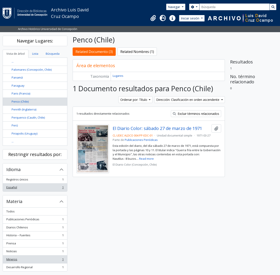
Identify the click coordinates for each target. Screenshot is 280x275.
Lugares (118, 76)
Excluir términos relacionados (196, 114)
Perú (15, 125)
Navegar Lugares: (35, 41)
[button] (153, 18)
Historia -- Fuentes (35, 236)
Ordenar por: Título (134, 100)
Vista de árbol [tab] (15, 54)
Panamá (17, 77)
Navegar (174, 7)
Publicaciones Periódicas (35, 220)
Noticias (35, 252)
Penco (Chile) (20, 101)
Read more (146, 159)
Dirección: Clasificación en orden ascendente (188, 100)
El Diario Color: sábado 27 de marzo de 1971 (157, 128)
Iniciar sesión (190, 18)
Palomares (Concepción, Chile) (32, 70)
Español (35, 188)
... (13, 61)
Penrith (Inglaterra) (24, 109)
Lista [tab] (35, 54)
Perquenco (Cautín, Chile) (28, 117)
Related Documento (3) (94, 51)
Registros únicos (35, 180)
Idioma (13, 169)
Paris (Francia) (21, 93)
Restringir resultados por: (35, 154)
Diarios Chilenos (35, 228)
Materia (14, 201)
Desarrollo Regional (35, 268)
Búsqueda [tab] (53, 54)
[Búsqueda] (234, 7)
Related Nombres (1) (137, 51)
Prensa (35, 244)
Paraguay (18, 86)
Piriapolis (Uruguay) (24, 133)
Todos (10, 211)
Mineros (35, 260)
